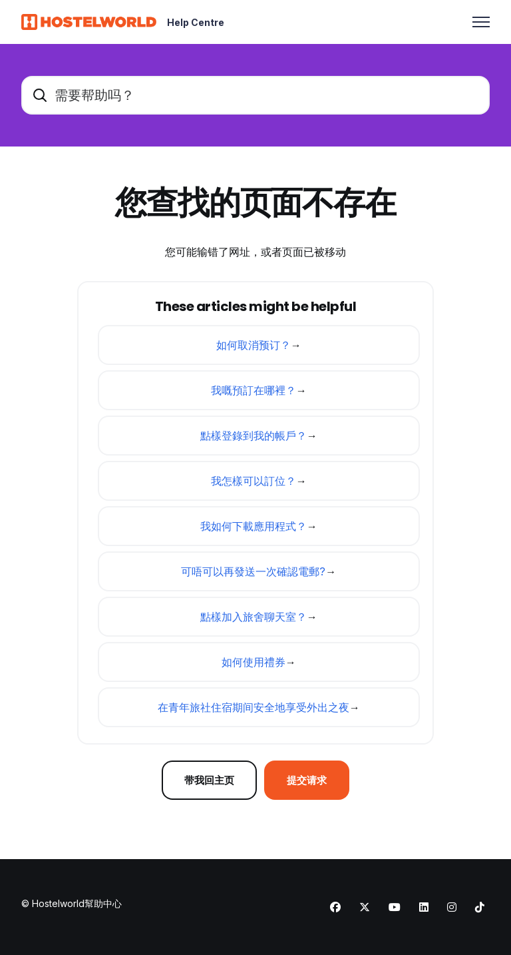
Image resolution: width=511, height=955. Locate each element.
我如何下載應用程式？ (253, 526)
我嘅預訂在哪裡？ (253, 390)
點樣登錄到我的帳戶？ (253, 435)
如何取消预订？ (253, 345)
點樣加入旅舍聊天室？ (253, 616)
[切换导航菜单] (481, 22)
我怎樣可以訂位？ (253, 480)
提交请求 (309, 780)
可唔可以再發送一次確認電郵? (253, 571)
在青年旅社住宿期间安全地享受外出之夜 (253, 707)
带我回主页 (207, 780)
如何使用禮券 (253, 662)
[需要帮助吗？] (255, 95)
